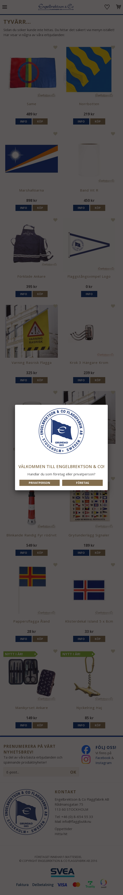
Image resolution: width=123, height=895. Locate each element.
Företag (82, 483)
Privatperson (39, 483)
